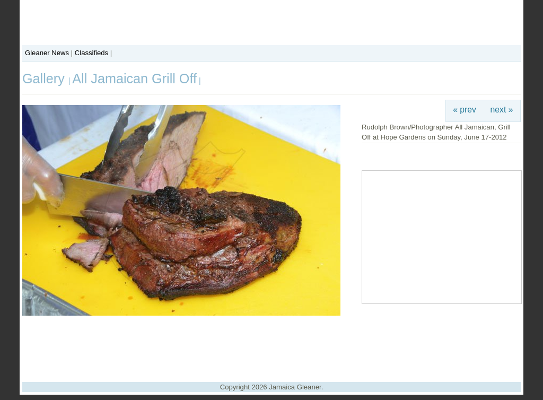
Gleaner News (47, 53)
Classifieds (91, 53)
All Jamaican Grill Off (134, 78)
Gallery (45, 78)
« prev (464, 109)
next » (502, 109)
